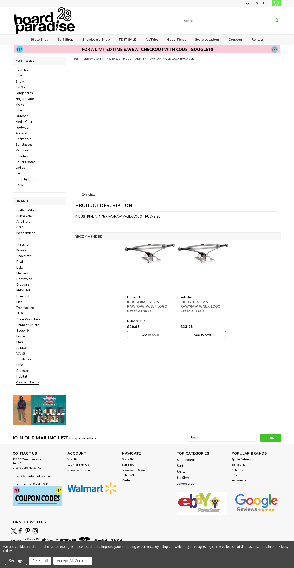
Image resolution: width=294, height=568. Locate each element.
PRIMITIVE (23, 290)
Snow (20, 81)
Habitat (21, 376)
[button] (39, 410)
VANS (20, 353)
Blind (20, 365)
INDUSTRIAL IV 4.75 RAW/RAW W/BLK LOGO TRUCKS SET (159, 59)
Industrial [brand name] (133, 297)
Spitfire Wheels (27, 210)
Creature (22, 285)
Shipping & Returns (79, 470)
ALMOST (22, 348)
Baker (20, 267)
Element (22, 273)
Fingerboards (25, 99)
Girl (18, 239)
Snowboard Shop (96, 39)
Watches (22, 150)
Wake (20, 104)
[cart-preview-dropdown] (275, 3)
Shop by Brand (26, 179)
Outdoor (22, 116)
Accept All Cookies (72, 560)
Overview (88, 195)
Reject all (40, 560)
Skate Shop (40, 39)
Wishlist (72, 459)
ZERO (20, 313)
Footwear (23, 127)
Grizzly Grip (24, 359)
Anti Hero (23, 221)
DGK (19, 227)
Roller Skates (25, 162)
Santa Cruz (24, 216)
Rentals (257, 39)
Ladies (20, 167)
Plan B (21, 342)
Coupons (236, 39)
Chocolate (23, 256)
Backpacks (23, 139)
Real (19, 262)
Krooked (22, 250)
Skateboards (25, 70)
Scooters (22, 156)
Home (75, 59)
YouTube (151, 39)
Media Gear (24, 122)
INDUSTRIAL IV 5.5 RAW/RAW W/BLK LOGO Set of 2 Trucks (201, 306)
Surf (19, 76)
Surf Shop (65, 39)
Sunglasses (24, 145)
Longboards (24, 93)
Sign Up (261, 3)
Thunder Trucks (27, 325)
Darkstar (22, 371)
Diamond (22, 296)
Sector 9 (22, 330)
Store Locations (207, 39)
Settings (16, 560)
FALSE (20, 185)
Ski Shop (22, 87)
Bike (19, 110)
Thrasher (23, 244)
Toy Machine (25, 307)
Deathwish (24, 279)
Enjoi (19, 302)
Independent (25, 233)
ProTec (21, 336)
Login (247, 3)
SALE (19, 173)
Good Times (176, 39)
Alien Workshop (28, 319)
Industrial (112, 59)
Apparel (21, 133)
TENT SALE (127, 39)
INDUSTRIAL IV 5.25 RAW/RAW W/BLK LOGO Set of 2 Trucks (147, 306)
